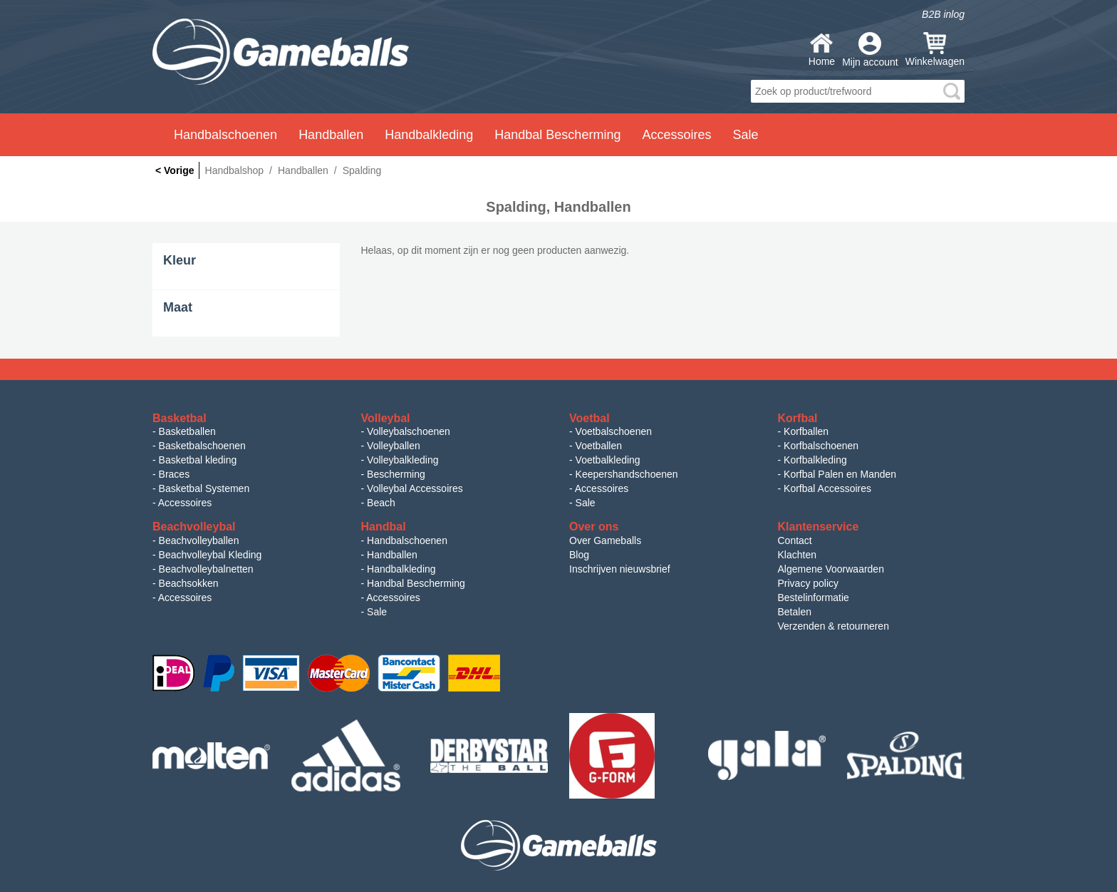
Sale (745, 135)
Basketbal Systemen (204, 488)
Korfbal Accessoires (827, 488)
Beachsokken (189, 583)
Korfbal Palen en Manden (840, 474)
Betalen (794, 611)
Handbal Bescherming (416, 583)
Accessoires (185, 502)
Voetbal (589, 418)
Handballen (392, 554)
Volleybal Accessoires (415, 488)
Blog (579, 554)
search (951, 91)
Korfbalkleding (815, 460)
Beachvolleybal (194, 527)
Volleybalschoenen (408, 431)
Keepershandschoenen (627, 474)
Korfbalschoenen (821, 445)
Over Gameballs (605, 540)
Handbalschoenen (407, 540)
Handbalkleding (401, 569)
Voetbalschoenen (614, 431)
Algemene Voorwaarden (831, 569)
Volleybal (385, 418)
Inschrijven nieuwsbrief (619, 569)
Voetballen (599, 445)
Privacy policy (808, 583)
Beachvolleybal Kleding (210, 554)
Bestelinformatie (813, 597)
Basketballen (187, 431)
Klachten (797, 554)
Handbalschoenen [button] (225, 135)
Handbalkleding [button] (429, 135)
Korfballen (806, 431)
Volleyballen (393, 445)
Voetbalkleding (608, 460)
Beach (381, 502)
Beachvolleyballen (199, 540)
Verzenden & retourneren (833, 626)
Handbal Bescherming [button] (557, 135)
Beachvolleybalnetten (206, 569)
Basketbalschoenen (202, 445)
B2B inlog (943, 14)
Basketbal (179, 418)
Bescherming (396, 474)
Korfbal (798, 418)
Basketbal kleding (198, 460)
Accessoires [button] (676, 135)
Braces (174, 474)
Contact (795, 540)
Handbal (383, 527)
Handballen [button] (330, 135)
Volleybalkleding (402, 460)
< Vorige (174, 170)
